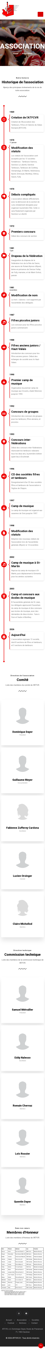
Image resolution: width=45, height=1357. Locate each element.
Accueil (9, 1320)
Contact (34, 1323)
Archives (22, 1323)
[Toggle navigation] (40, 14)
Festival (11, 1323)
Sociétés (35, 1320)
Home (15, 53)
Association (22, 1320)
